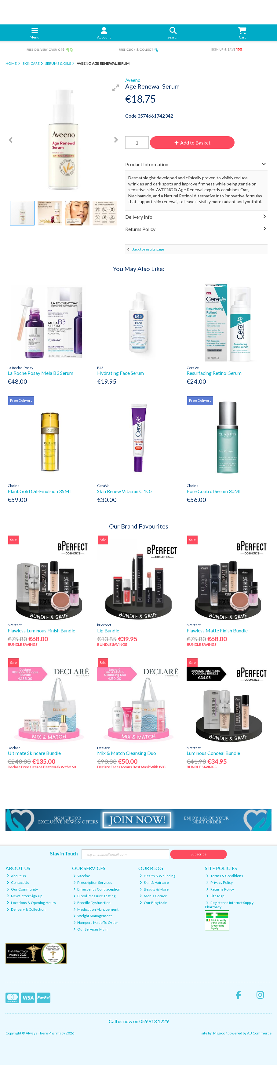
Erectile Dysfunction (92, 902)
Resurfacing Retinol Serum (214, 373)
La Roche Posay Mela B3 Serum (40, 373)
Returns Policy (220, 889)
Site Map (215, 896)
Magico (219, 1033)
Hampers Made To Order (95, 922)
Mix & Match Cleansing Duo (126, 753)
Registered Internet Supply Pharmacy (229, 904)
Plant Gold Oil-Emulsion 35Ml (39, 491)
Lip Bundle (108, 630)
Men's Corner (153, 896)
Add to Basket (192, 142)
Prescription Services (92, 882)
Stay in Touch (64, 853)
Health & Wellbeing (157, 875)
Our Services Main (90, 929)
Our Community (22, 889)
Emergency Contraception (97, 889)
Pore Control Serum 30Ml (213, 491)
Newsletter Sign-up (24, 896)
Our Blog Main (153, 902)
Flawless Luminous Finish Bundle (41, 630)
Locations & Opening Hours (31, 902)
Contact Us (18, 882)
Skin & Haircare (154, 882)
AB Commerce (259, 1033)
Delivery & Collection (26, 909)
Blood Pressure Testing (94, 896)
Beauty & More (154, 889)
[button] (116, 88)
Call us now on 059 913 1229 (139, 1021)
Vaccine (81, 875)
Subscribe (198, 854)
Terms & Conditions (224, 875)
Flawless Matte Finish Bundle (217, 630)
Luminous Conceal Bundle (213, 753)
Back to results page (148, 249)
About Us (16, 875)
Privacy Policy (219, 882)
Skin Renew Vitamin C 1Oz (125, 491)
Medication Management (96, 909)
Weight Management (92, 915)
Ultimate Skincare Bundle (34, 753)
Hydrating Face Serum (120, 373)
